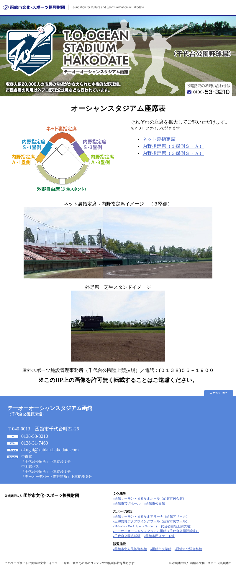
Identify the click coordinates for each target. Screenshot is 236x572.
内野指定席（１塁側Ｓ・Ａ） (173, 146)
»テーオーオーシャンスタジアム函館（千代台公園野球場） (156, 531)
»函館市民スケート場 (159, 536)
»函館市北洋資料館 (188, 549)
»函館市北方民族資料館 (130, 549)
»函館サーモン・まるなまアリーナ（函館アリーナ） (151, 516)
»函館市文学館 (160, 549)
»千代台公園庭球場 (127, 536)
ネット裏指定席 (159, 139)
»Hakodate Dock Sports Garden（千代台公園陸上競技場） (153, 526)
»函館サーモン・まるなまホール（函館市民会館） (149, 498)
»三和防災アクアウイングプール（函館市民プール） (151, 521)
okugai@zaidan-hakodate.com (50, 449)
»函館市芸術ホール (127, 503)
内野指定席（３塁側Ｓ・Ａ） (173, 153)
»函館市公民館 (154, 503)
